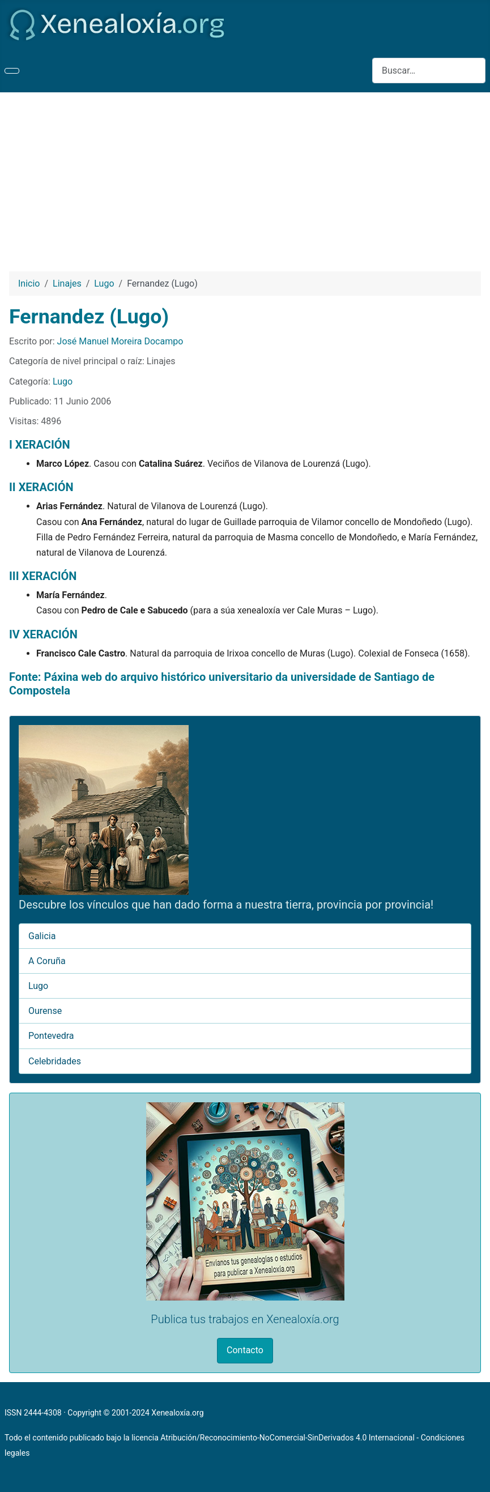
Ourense (45, 1010)
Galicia (42, 936)
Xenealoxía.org (177, 1412)
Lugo (63, 381)
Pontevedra (51, 1035)
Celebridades (54, 1061)
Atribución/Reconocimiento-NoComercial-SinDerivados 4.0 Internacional (287, 1437)
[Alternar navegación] (12, 71)
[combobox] (428, 70)
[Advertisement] (245, 177)
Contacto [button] (245, 1350)
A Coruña (47, 961)
